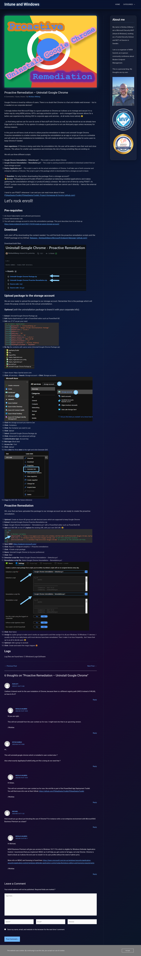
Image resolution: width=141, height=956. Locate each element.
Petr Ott (15, 684)
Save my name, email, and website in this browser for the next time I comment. (36, 932)
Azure (17, 97)
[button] (134, 4)
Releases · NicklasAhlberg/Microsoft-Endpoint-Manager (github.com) (58, 238)
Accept (127, 950)
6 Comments (9, 97)
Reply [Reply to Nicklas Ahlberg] (95, 733)
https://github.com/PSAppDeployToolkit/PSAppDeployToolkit (61, 791)
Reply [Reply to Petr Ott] (95, 700)
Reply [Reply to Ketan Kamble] (95, 766)
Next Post (92, 666)
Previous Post (11, 666)
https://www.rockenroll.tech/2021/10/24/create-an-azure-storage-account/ (31, 224)
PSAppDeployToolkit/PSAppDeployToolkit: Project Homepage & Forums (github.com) (39, 195)
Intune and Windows (21, 4)
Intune (22, 97)
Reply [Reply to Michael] (95, 827)
